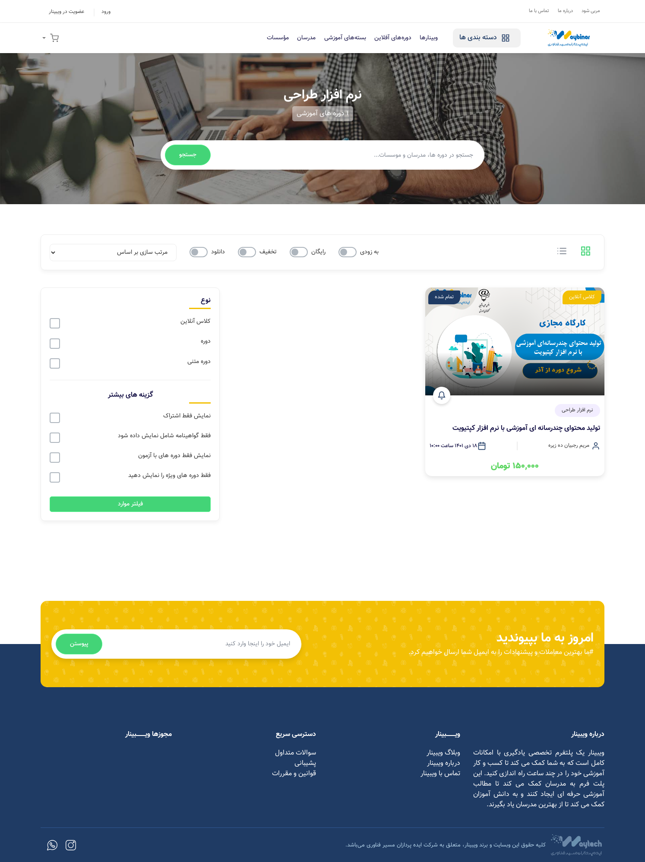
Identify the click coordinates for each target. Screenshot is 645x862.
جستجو (187, 155)
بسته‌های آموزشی (341, 38)
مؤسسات (272, 38)
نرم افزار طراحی (577, 410)
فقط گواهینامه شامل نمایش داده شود (164, 436)
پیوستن (79, 643)
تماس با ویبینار (440, 773)
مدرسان (301, 38)
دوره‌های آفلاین (389, 38)
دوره (206, 341)
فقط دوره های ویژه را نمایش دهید (169, 476)
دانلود (218, 252)
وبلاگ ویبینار (443, 752)
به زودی (369, 252)
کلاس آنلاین (195, 321)
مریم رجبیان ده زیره (568, 446)
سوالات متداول (295, 752)
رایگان (318, 252)
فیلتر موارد (130, 503)
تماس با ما (539, 11)
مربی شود (591, 11)
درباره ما (565, 11)
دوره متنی (199, 362)
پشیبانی (305, 763)
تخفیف (268, 252)
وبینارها (426, 38)
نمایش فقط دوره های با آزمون (174, 456)
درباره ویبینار (443, 763)
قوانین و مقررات (294, 773)
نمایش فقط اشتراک (187, 416)
